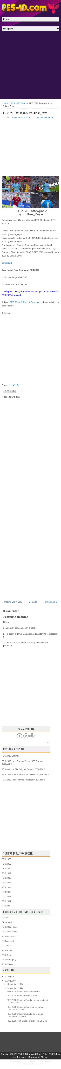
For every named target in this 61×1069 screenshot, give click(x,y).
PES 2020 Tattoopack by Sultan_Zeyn (24, 113)
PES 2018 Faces (10, 931)
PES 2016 (6, 896)
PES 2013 (6, 882)
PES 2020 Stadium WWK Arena (22, 995)
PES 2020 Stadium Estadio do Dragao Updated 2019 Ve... (25, 1015)
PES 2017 (6, 901)
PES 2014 (6, 887)
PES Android (8, 941)
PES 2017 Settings (10, 756)
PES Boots (7, 950)
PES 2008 (6, 859)
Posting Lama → (51, 602)
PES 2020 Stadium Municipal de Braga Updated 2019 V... (25, 1008)
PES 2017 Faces (10, 927)
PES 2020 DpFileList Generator (25, 302)
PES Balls (6, 945)
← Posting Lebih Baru (12, 602)
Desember (12, 984)
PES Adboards (8, 936)
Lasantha (47, 1061)
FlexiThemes (22, 1061)
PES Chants (7, 955)
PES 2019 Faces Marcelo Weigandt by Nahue (23, 780)
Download (7, 263)
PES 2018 (6, 906)
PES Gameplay (9, 959)
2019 (7, 981)
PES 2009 (6, 864)
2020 (7, 976)
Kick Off (5, 917)
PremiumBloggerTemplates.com (30, 1064)
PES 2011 (6, 873)
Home (5, 103)
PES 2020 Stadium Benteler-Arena (23, 991)
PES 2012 (6, 878)
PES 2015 (6, 892)
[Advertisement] (30, 66)
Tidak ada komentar (43, 117)
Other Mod (7, 922)
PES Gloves (7, 964)
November (12, 988)
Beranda (33, 602)
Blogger (44, 1057)
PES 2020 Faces (19, 103)
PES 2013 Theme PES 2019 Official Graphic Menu (25, 774)
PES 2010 (6, 868)
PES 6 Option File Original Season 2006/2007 (23, 769)
